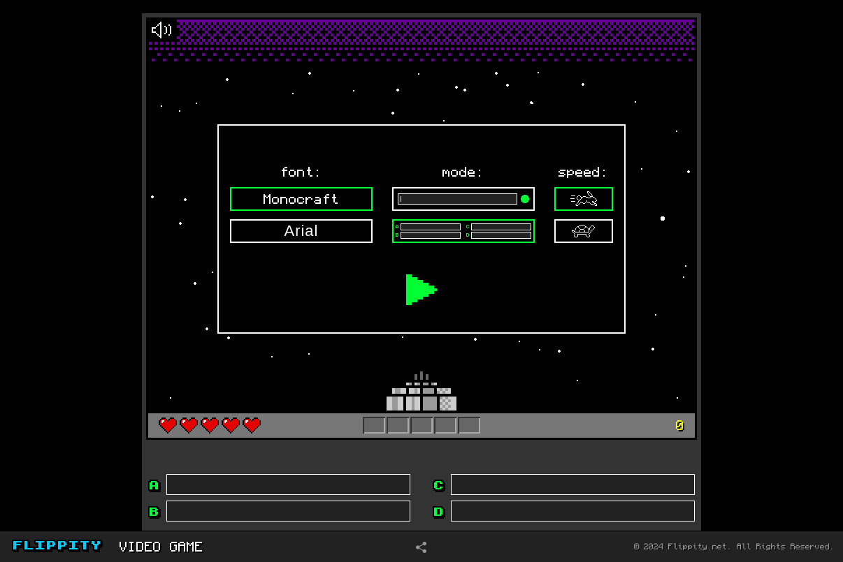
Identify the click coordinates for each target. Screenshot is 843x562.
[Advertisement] (71, 264)
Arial (301, 230)
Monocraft (301, 199)
